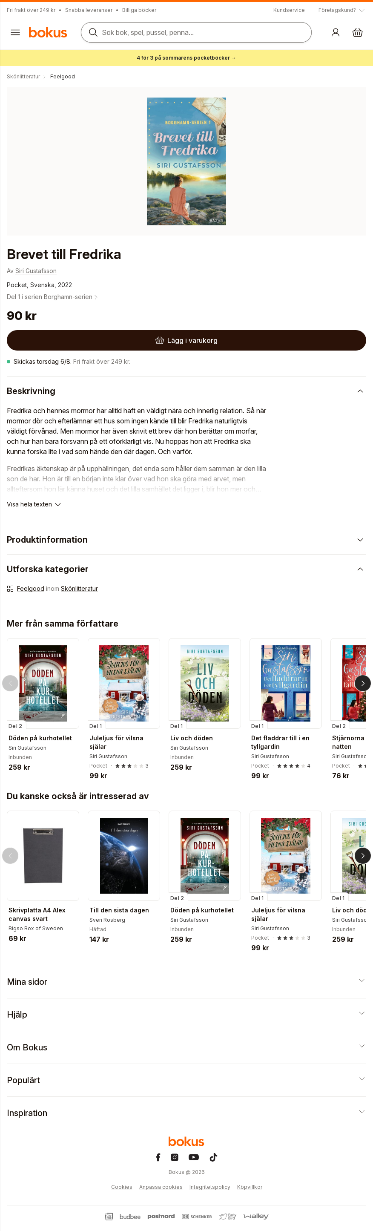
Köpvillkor (249, 1187)
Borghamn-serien (71, 296)
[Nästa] (362, 683)
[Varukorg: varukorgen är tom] (357, 32)
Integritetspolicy (209, 1187)
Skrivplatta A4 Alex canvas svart (37, 914)
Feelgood (30, 588)
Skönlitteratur (79, 588)
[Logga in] (335, 32)
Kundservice (289, 10)
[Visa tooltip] (342, 10)
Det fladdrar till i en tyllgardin (280, 742)
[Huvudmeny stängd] (15, 32)
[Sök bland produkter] (196, 32)
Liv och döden (191, 738)
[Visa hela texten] (34, 504)
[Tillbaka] (10, 683)
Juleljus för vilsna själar (116, 742)
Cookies (121, 1187)
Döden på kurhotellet (40, 738)
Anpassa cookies (161, 1187)
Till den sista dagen (119, 910)
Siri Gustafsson (36, 270)
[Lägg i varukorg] (186, 340)
